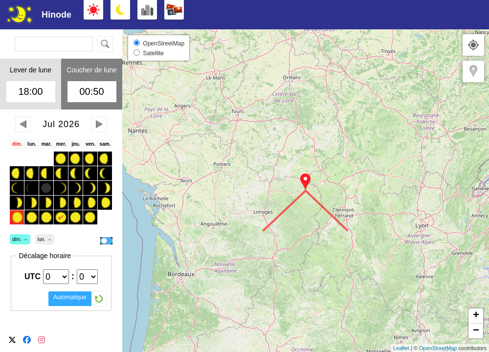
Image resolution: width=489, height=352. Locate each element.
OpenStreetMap (438, 348)
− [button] (476, 331)
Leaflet (401, 348)
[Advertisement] (391, 14)
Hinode (56, 15)
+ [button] (476, 315)
